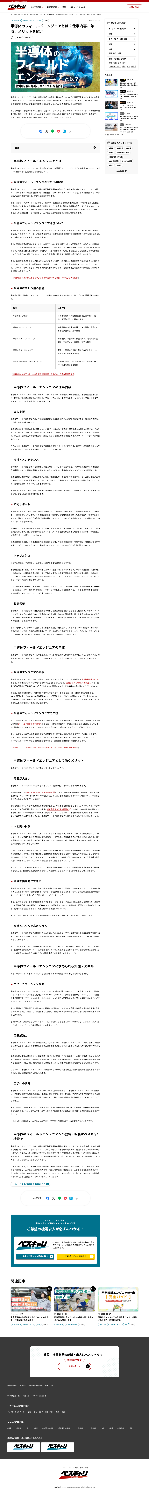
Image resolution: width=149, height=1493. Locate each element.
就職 (46, 20)
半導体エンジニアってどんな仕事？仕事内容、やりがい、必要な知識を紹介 (43, 374)
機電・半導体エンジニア (37, 14)
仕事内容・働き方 (28, 20)
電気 (125, 1324)
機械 (38, 1324)
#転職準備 (120, 1428)
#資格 (27, 1428)
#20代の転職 (78, 1428)
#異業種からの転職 (64, 1428)
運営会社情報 (12, 1386)
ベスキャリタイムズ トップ (19, 14)
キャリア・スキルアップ (15, 1412)
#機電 (9, 1428)
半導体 (39, 20)
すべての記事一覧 (13, 1396)
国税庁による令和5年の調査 (77, 683)
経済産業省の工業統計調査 (58, 809)
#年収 (102, 1428)
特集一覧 (26, 1396)
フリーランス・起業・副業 (43, 1412)
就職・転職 (50, 14)
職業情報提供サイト (90, 679)
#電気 (130, 1428)
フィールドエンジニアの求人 (30, 724)
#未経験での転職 (47, 1428)
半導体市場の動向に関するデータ (39, 792)
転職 (29, 1412)
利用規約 (23, 1386)
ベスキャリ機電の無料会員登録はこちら (29, 1184)
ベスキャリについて (39, 1396)
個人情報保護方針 (35, 1386)
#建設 (111, 1428)
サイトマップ (49, 1386)
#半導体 (18, 1428)
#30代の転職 (92, 1428)
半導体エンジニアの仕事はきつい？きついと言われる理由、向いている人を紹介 (45, 278)
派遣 (57, 1412)
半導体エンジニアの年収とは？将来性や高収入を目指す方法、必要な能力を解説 (45, 747)
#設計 (36, 1428)
